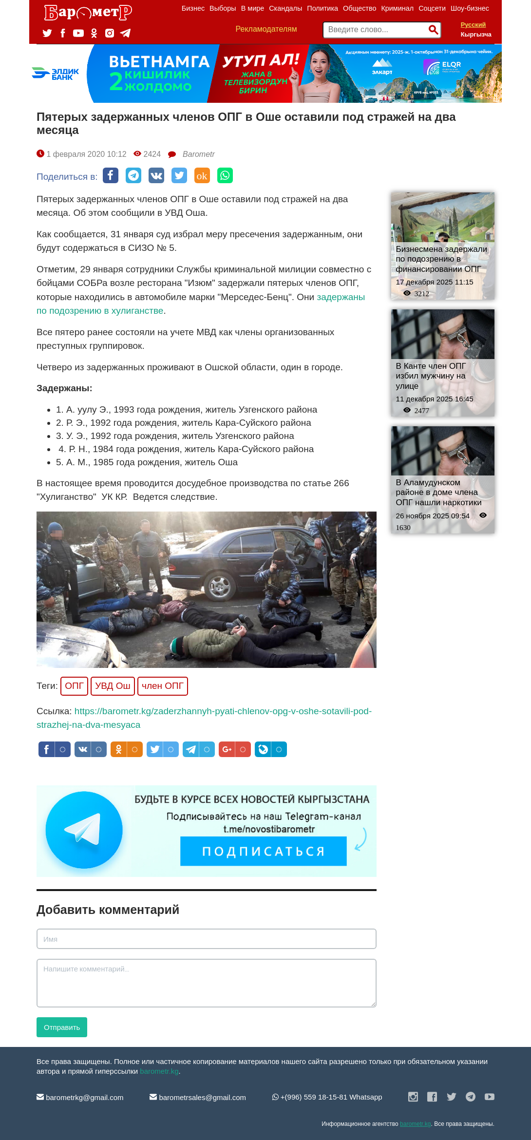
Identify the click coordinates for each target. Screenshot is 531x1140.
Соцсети (432, 8)
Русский (473, 24)
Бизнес (193, 8)
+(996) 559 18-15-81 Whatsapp (327, 1097)
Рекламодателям (266, 29)
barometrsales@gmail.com (198, 1097)
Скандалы (285, 8)
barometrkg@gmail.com (80, 1097)
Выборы (222, 8)
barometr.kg (159, 1071)
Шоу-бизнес (470, 8)
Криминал (397, 8)
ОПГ (74, 686)
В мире (253, 8)
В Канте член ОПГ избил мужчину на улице (431, 376)
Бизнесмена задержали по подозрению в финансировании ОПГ (442, 259)
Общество (359, 8)
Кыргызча (476, 34)
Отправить (62, 1027)
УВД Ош (113, 686)
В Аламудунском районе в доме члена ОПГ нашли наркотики (439, 492)
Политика (322, 8)
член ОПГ (163, 686)
